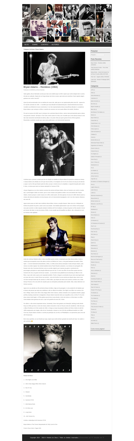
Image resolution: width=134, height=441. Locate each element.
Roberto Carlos (94, 262)
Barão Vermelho (94, 101)
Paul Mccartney (94, 228)
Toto (92, 317)
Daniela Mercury (94, 140)
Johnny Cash (94, 176)
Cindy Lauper (94, 128)
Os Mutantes (94, 220)
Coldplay (93, 134)
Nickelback (93, 209)
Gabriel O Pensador (95, 156)
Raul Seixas (93, 253)
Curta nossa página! (98, 329)
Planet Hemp (94, 240)
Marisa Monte (94, 198)
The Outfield (93, 298)
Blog (27, 44)
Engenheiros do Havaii (96, 145)
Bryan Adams (31, 428)
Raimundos (93, 248)
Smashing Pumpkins (95, 278)
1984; (40, 428)
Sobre (35, 44)
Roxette (92, 265)
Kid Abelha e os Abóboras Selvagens (99, 181)
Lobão (92, 192)
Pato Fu (93, 226)
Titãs (92, 315)
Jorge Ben (93, 178)
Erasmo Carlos (94, 148)
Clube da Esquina (95, 131)
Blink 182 (93, 109)
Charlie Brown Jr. (95, 123)
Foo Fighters (94, 153)
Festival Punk (94, 151)
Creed (92, 137)
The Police (93, 301)
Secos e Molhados (95, 270)
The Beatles (93, 292)
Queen (92, 242)
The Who (93, 303)
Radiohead (93, 245)
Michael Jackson (95, 201)
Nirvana (92, 212)
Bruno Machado (41, 90)
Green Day (93, 159)
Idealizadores (94, 165)
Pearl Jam (93, 231)
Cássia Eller (93, 120)
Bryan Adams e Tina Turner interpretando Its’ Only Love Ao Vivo (40, 424)
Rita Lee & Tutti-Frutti (96, 259)
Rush (92, 267)
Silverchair (93, 273)
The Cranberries (94, 295)
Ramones (93, 251)
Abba (92, 92)
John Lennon (94, 173)
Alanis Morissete (94, 95)
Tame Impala (94, 284)
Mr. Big (92, 206)
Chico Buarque (94, 126)
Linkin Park (93, 190)
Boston (92, 115)
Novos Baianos (94, 215)
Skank (92, 276)
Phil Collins (93, 234)
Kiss (92, 184)
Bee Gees (93, 103)
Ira (91, 167)
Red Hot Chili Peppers (96, 256)
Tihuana (93, 309)
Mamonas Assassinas (96, 195)
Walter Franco (94, 323)
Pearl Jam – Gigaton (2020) (97, 76)
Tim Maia (93, 312)
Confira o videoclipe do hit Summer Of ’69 (35, 420)
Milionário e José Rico (96, 203)
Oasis (92, 217)
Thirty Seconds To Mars (96, 306)
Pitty (92, 237)
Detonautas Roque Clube (96, 142)
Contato (44, 44)
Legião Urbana (94, 187)
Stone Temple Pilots (95, 281)
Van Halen (93, 320)
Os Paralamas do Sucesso (97, 223)
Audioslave (93, 98)
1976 (92, 90)
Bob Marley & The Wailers (97, 112)
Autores (55, 44)
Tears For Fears (94, 287)
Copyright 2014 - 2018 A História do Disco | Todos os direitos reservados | (54, 437)
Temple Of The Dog (95, 290)
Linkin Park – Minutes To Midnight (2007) (100, 79)
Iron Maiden (93, 170)
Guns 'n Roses (94, 162)
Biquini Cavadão (94, 106)
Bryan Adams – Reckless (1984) (41, 87)
